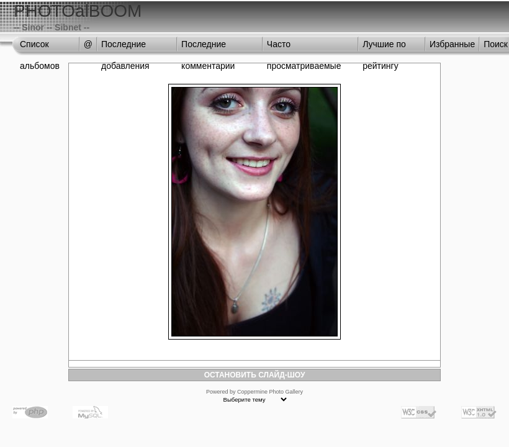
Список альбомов (40, 47)
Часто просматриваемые (304, 47)
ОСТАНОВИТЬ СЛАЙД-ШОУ (254, 375)
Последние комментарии (208, 47)
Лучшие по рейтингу (384, 47)
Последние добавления (125, 47)
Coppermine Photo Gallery (270, 392)
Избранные (452, 44)
